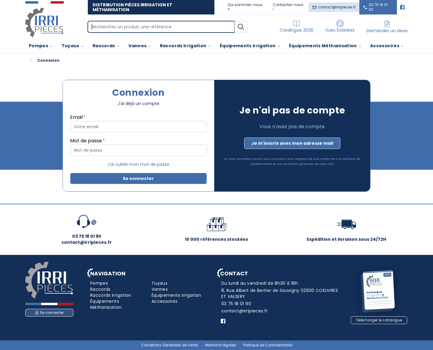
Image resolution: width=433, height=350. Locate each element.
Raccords (106, 46)
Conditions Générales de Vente (169, 345)
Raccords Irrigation (185, 46)
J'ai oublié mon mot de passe (138, 164)
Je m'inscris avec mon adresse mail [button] (292, 143)
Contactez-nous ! (288, 7)
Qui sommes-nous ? (245, 7)
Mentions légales (220, 345)
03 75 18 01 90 (375, 7)
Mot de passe (86, 140)
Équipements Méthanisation (325, 46)
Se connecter (138, 178)
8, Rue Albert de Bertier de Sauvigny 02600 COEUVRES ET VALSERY (279, 293)
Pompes (41, 46)
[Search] (161, 27)
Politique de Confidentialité (267, 345)
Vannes (139, 46)
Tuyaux (73, 46)
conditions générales (298, 164)
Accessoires (387, 46)
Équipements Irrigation (250, 46)
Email (76, 117)
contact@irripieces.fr (334, 7)
